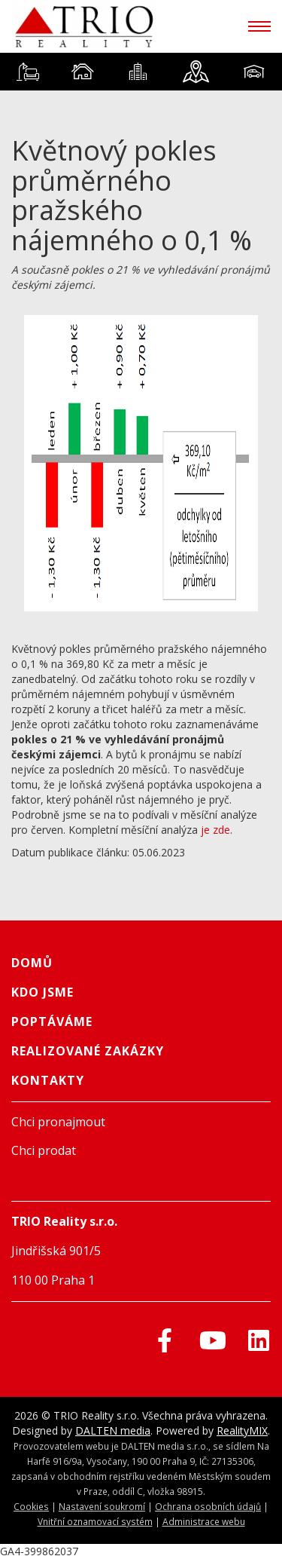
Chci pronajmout (58, 1121)
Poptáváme (51, 1021)
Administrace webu (203, 1521)
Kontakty (47, 1080)
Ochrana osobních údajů (208, 1506)
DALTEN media (112, 1430)
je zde (215, 829)
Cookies (31, 1506)
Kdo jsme (42, 992)
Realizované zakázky (87, 1051)
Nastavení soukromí (102, 1506)
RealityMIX (242, 1430)
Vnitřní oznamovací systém (95, 1521)
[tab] (27, 71)
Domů (32, 962)
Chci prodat (43, 1150)
